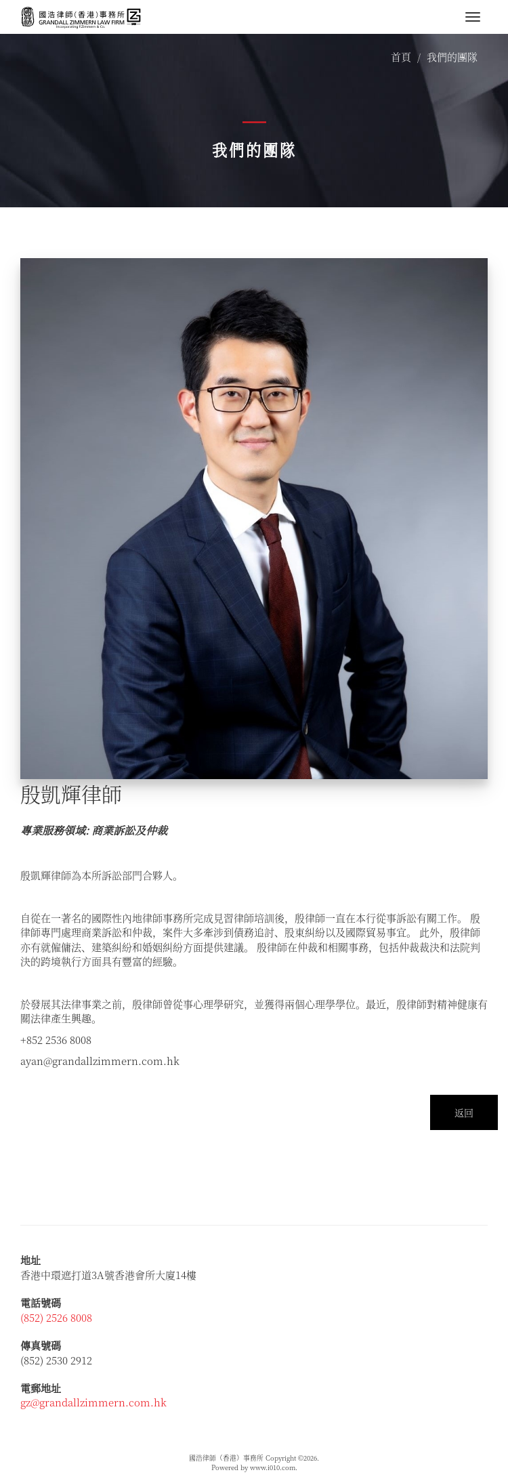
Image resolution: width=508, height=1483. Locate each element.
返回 (463, 1112)
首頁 (401, 56)
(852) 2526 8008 (56, 1317)
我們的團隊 (452, 56)
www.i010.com (272, 1467)
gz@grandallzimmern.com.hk (93, 1402)
